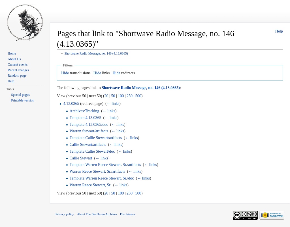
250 (130, 96)
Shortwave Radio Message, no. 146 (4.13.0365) (96, 53)
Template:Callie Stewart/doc (92, 151)
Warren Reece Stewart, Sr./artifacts (97, 171)
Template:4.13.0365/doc (89, 124)
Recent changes (18, 70)
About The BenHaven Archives (97, 214)
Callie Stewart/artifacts (88, 144)
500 (138, 96)
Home (12, 53)
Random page (17, 75)
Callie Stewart (81, 158)
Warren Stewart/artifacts (89, 131)
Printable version (22, 100)
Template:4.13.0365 (85, 118)
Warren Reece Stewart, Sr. (90, 185)
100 (121, 96)
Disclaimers (127, 214)
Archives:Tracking (84, 111)
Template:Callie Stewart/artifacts (96, 138)
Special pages (20, 95)
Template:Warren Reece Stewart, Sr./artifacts (105, 165)
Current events (17, 64)
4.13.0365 (71, 103)
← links (113, 103)
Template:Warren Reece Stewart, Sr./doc (102, 178)
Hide (65, 73)
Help (279, 31)
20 (106, 96)
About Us (14, 59)
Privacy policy (65, 214)
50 (113, 96)
